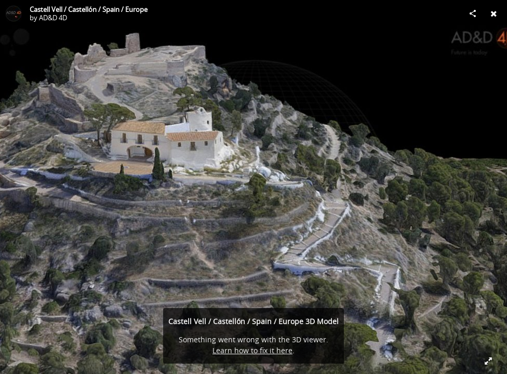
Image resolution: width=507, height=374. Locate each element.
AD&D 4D (53, 17)
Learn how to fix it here (252, 350)
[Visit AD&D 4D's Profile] (13, 13)
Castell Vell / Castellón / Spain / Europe (89, 9)
